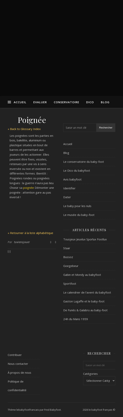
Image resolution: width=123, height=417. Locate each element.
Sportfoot (69, 283)
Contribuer (15, 355)
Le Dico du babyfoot (76, 170)
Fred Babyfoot (52, 409)
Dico (90, 102)
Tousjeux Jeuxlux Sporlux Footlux (85, 239)
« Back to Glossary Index (24, 129)
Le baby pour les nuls (77, 206)
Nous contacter (18, 364)
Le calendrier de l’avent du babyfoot (87, 292)
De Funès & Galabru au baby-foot (85, 310)
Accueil (20, 102)
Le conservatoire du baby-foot (83, 162)
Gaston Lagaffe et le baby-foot (83, 301)
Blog (105, 102)
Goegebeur (70, 266)
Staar (66, 248)
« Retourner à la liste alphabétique (30, 233)
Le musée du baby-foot (78, 215)
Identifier (69, 188)
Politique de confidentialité (17, 385)
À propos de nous (19, 372)
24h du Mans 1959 (75, 319)
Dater (67, 197)
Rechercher (105, 127)
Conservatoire (66, 102)
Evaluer (40, 102)
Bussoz (68, 257)
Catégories (90, 374)
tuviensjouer (22, 242)
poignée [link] (28, 188)
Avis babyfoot (72, 179)
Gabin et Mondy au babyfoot (82, 275)
